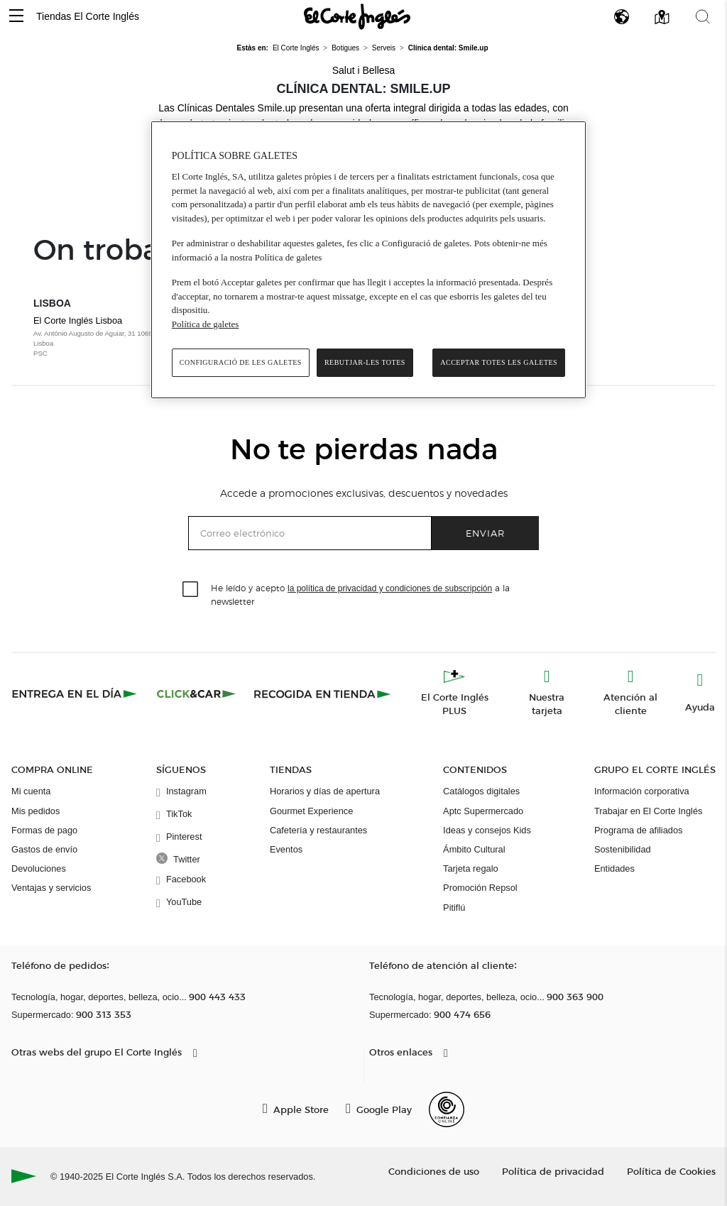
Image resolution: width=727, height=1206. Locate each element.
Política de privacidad (553, 1171)
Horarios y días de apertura (325, 791)
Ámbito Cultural (474, 849)
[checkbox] (190, 589)
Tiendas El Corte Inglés (87, 16)
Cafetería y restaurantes (318, 830)
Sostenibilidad (622, 849)
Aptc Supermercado (483, 811)
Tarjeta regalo (470, 868)
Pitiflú (454, 907)
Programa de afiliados (638, 830)
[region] (368, 260)
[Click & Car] (196, 693)
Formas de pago (44, 830)
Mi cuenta (30, 791)
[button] (16, 17)
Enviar (485, 532)
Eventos (286, 849)
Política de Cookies (671, 1171)
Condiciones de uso (433, 1171)
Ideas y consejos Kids (487, 830)
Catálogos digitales (481, 791)
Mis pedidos (35, 811)
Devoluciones (38, 868)
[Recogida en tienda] (322, 693)
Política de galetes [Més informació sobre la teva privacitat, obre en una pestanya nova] (205, 324)
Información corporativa (641, 791)
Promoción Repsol (480, 887)
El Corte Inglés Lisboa (110, 337)
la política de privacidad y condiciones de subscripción (390, 588)
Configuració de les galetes (241, 362)
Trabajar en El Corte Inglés (648, 811)
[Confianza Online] (446, 1109)
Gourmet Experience (311, 811)
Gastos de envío (44, 849)
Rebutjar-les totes (364, 362)
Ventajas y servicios (51, 887)
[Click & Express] (75, 693)
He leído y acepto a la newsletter (360, 594)
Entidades (614, 868)
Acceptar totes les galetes (498, 362)
